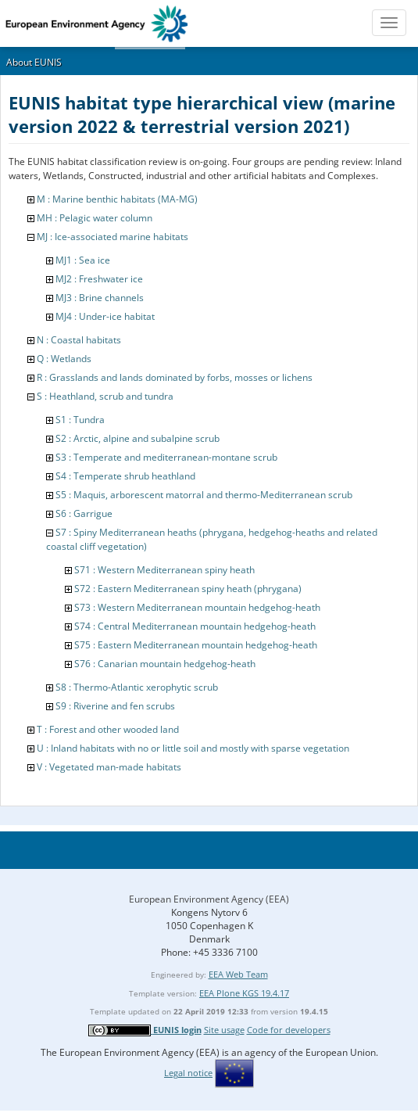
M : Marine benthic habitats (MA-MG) (117, 199)
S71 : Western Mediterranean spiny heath (164, 569)
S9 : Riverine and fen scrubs (115, 706)
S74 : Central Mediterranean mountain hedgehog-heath (195, 626)
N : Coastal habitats (79, 339)
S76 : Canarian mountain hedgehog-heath (164, 663)
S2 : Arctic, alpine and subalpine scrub (137, 438)
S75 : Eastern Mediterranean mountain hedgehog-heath (195, 645)
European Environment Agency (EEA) (209, 899)
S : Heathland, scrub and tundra (105, 396)
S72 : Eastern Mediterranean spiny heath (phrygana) (188, 588)
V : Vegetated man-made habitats (109, 767)
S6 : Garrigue (84, 513)
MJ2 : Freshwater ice (99, 278)
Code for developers (288, 1030)
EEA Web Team (238, 974)
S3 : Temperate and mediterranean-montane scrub (166, 457)
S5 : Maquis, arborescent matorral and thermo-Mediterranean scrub (203, 494)
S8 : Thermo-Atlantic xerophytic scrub (136, 687)
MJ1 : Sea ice (82, 260)
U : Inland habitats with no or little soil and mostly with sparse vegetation (193, 748)
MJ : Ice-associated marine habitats (112, 236)
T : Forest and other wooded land (108, 729)
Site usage (224, 1030)
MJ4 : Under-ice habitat (105, 316)
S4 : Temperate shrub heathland (125, 476)
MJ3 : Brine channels (99, 297)
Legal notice (188, 1073)
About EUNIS (34, 62)
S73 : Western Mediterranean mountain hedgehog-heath (197, 607)
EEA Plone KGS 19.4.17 (244, 993)
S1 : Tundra (80, 419)
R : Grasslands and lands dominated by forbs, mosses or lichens (175, 377)
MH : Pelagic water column (94, 217)
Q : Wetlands (64, 358)
